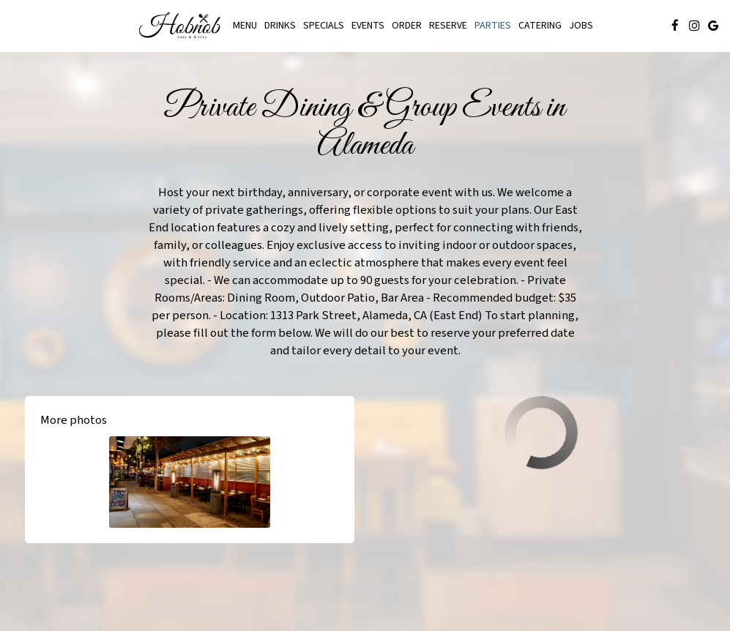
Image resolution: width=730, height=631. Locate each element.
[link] (181, 25)
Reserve (448, 25)
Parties (492, 25)
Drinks (280, 25)
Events (367, 25)
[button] (189, 482)
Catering (540, 25)
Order (407, 25)
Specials (323, 25)
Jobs (581, 25)
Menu (245, 25)
